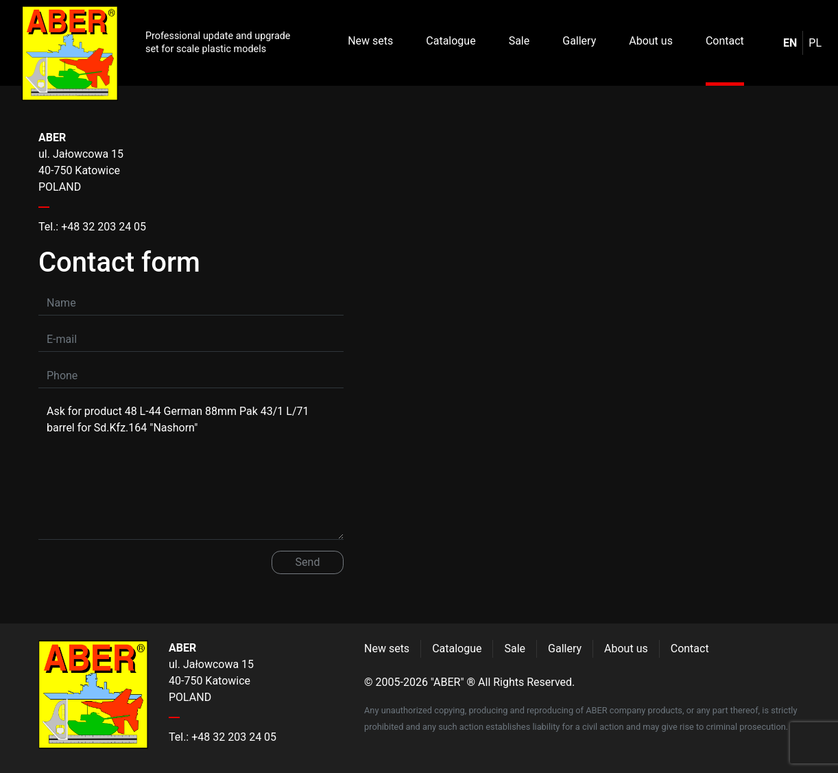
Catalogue (450, 40)
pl (815, 42)
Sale (519, 40)
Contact (725, 40)
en (790, 42)
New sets (370, 40)
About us (651, 40)
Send (308, 562)
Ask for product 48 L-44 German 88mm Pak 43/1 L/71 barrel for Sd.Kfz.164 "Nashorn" (191, 469)
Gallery (579, 40)
